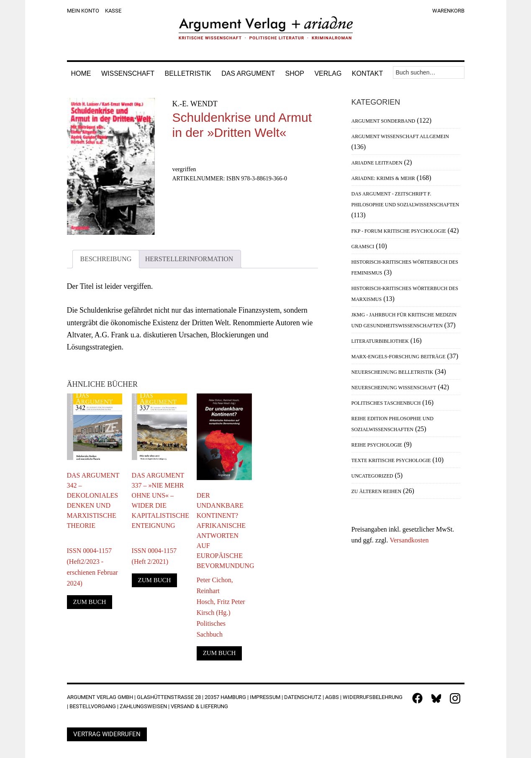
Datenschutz (302, 697)
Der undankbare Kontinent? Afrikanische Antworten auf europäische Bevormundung (224, 530)
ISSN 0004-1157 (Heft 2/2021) (154, 550)
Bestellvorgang (92, 706)
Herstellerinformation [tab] (189, 258)
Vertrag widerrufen (107, 734)
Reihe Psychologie (377, 445)
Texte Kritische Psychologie (391, 460)
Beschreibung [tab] (106, 258)
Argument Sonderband (383, 121)
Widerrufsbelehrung (373, 697)
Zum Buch (89, 602)
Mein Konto (83, 11)
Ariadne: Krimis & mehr (383, 178)
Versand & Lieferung (199, 706)
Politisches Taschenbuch (386, 403)
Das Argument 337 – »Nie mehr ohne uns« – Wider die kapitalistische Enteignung (159, 500)
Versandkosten (409, 540)
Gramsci (363, 246)
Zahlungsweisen (143, 706)
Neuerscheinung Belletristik (392, 372)
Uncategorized (372, 476)
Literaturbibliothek (380, 341)
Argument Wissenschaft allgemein (400, 136)
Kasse (113, 11)
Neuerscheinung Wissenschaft (393, 388)
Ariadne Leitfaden (377, 163)
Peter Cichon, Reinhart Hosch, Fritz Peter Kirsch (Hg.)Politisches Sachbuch (221, 607)
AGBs (332, 697)
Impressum (265, 697)
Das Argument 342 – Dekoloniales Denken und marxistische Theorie (93, 500)
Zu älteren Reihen (376, 491)
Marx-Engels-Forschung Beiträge (398, 357)
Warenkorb (448, 11)
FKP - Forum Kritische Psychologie (398, 231)
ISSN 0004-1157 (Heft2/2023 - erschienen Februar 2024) (92, 561)
